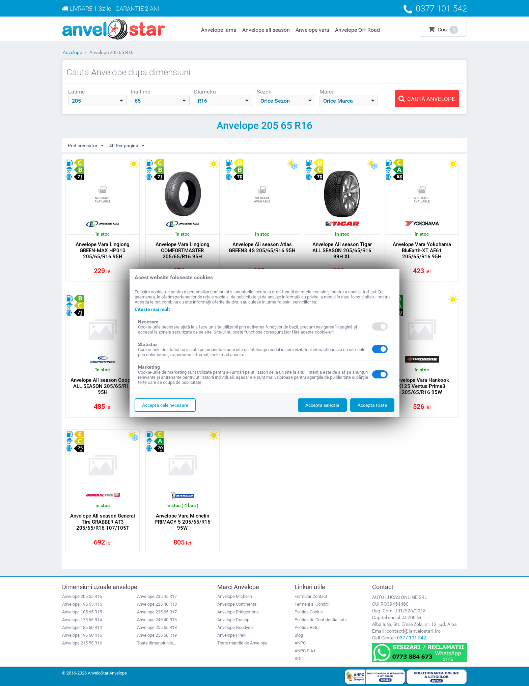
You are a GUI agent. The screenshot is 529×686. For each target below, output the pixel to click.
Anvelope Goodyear (235, 627)
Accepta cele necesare (165, 405)
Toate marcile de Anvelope (242, 642)
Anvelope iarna (218, 30)
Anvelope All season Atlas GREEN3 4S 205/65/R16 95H (262, 247)
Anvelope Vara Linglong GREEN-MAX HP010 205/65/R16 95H (103, 250)
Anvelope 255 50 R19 (157, 635)
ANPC (300, 642)
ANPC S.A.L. (306, 650)
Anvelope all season (266, 30)
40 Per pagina (126, 145)
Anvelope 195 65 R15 (82, 604)
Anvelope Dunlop (233, 619)
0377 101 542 (411, 637)
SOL (299, 658)
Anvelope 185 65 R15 (82, 611)
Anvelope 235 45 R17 (157, 596)
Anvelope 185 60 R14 (82, 627)
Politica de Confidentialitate (321, 619)
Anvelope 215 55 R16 (82, 642)
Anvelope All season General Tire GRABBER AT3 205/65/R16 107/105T (102, 522)
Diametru (205, 91)
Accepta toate (372, 405)
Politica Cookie (309, 611)
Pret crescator (86, 145)
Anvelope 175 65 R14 (82, 619)
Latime (76, 91)
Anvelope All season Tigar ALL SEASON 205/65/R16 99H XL (342, 250)
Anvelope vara (312, 30)
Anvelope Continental (237, 604)
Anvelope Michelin (234, 596)
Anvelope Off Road (357, 30)
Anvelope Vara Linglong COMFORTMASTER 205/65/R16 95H (183, 250)
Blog (299, 635)
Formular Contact (311, 596)
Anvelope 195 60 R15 (82, 635)
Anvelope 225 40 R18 (157, 604)
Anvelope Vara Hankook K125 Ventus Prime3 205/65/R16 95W (421, 386)
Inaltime (140, 91)
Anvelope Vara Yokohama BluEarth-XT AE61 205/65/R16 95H (422, 250)
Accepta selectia (322, 405)
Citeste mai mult (152, 309)
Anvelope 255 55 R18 (157, 627)
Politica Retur (307, 627)
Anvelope (72, 52)
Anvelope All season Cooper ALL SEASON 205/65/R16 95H (103, 386)
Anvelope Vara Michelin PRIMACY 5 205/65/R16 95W (183, 522)
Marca (327, 91)
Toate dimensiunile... (156, 642)
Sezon (264, 91)
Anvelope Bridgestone (238, 611)
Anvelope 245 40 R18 (157, 619)
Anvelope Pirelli (231, 635)
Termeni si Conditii (312, 604)
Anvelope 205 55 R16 (82, 596)
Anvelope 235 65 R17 (157, 611)
